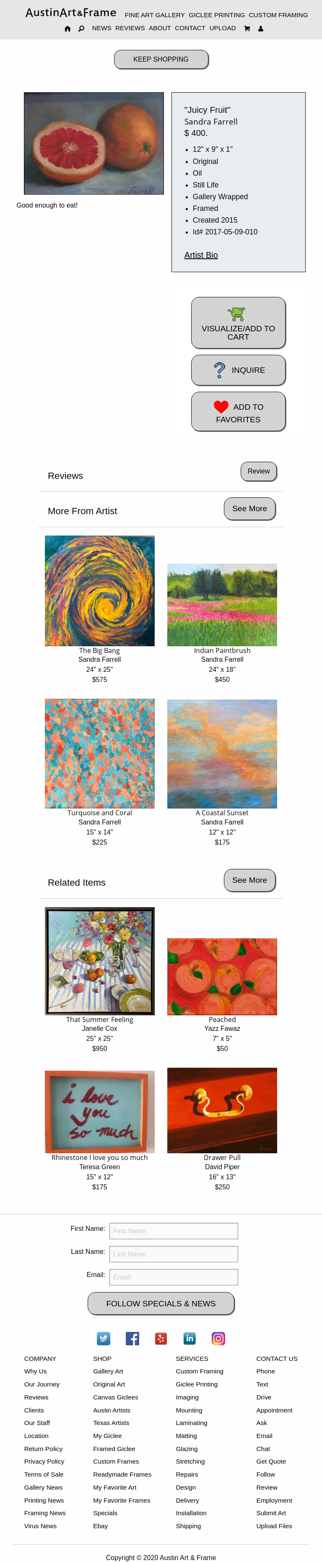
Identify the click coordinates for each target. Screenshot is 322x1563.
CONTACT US (277, 1358)
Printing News (44, 1500)
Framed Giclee (114, 1448)
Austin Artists (111, 1410)
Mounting (189, 1410)
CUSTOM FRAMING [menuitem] (278, 14)
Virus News (40, 1525)
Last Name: (88, 1251)
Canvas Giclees (115, 1397)
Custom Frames (116, 1461)
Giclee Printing (197, 1384)
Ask (262, 1422)
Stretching (190, 1461)
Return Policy (43, 1448)
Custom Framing (199, 1371)
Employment (274, 1500)
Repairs (187, 1474)
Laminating (191, 1422)
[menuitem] (70, 12)
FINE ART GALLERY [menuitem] (155, 14)
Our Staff (37, 1422)
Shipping (188, 1525)
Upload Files (274, 1525)
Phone (266, 1371)
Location (36, 1435)
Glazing (186, 1448)
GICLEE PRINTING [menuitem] (217, 14)
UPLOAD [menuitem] (222, 27)
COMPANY (40, 1358)
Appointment (275, 1410)
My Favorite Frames (122, 1500)
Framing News (45, 1512)
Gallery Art (108, 1371)
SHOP (102, 1358)
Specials (105, 1512)
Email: (96, 1274)
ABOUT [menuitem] (160, 27)
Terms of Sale (44, 1474)
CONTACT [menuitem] (190, 27)
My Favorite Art (114, 1487)
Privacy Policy (44, 1461)
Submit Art (271, 1512)
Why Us (35, 1371)
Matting (186, 1435)
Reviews (36, 1397)
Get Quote (271, 1461)
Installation (191, 1512)
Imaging (187, 1397)
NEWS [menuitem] (102, 27)
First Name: (87, 1228)
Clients (34, 1410)
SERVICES (192, 1358)
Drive (264, 1397)
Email (265, 1435)
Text (262, 1384)
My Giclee (107, 1435)
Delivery (187, 1500)
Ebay (100, 1525)
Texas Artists (111, 1422)
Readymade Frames (122, 1474)
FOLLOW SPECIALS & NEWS (161, 1303)
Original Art (109, 1384)
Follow (266, 1474)
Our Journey (42, 1384)
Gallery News (43, 1487)
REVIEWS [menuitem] (130, 27)
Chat (263, 1448)
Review (267, 1487)
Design (186, 1487)
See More (249, 508)
